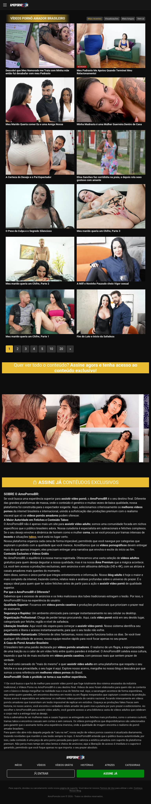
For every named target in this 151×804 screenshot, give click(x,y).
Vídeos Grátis (64, 765)
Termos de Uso (107, 788)
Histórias (87, 765)
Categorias (132, 765)
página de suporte (69, 788)
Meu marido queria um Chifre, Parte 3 (98, 230)
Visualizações (112, 18)
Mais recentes (94, 18)
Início (18, 765)
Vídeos (41, 765)
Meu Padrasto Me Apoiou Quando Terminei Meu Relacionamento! (104, 72)
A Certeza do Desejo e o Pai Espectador (28, 177)
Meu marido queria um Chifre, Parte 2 (27, 283)
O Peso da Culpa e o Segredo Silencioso (29, 230)
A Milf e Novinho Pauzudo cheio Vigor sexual (103, 283)
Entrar (40, 774)
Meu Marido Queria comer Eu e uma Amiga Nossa (34, 124)
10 (51, 349)
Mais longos (128, 18)
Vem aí (140, 18)
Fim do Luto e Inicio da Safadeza (95, 336)
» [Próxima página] (70, 349)
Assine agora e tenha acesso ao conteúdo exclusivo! (95, 367)
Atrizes (110, 765)
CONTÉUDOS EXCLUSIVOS (75, 482)
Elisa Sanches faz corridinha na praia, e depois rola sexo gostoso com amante (109, 179)
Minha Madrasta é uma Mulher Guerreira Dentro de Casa (109, 124)
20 (61, 349)
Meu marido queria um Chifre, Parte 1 (27, 336)
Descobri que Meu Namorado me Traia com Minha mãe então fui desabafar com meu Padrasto (37, 72)
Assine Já (110, 773)
